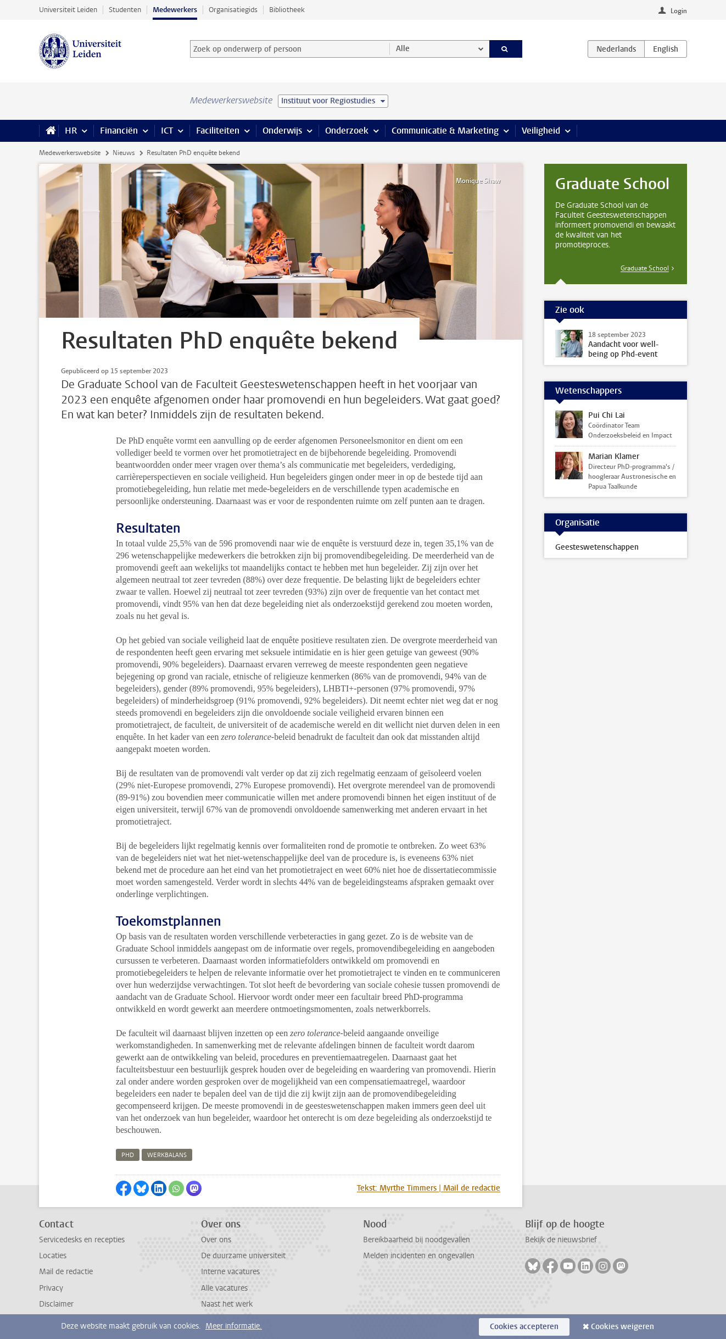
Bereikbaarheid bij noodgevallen (416, 1240)
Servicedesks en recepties (82, 1240)
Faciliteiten (217, 130)
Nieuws (124, 152)
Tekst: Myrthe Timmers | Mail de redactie (428, 1188)
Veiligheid (541, 130)
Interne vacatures (230, 1271)
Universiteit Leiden (68, 9)
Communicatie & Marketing (445, 130)
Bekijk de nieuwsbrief (561, 1240)
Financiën (119, 130)
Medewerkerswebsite (69, 152)
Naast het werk (227, 1304)
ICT (167, 130)
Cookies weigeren (622, 1326)
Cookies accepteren (524, 1326)
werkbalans (167, 1155)
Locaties (52, 1256)
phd (127, 1155)
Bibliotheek (287, 9)
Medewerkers (175, 9)
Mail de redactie (66, 1271)
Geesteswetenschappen (597, 547)
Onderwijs (282, 130)
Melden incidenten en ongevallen (418, 1256)
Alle (403, 48)
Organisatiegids (233, 9)
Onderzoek (346, 130)
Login (679, 11)
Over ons (216, 1240)
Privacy (51, 1288)
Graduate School (645, 268)
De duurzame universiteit (243, 1256)
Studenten (125, 9)
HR (71, 130)
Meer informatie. (233, 1326)
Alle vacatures (224, 1288)
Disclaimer (56, 1304)
